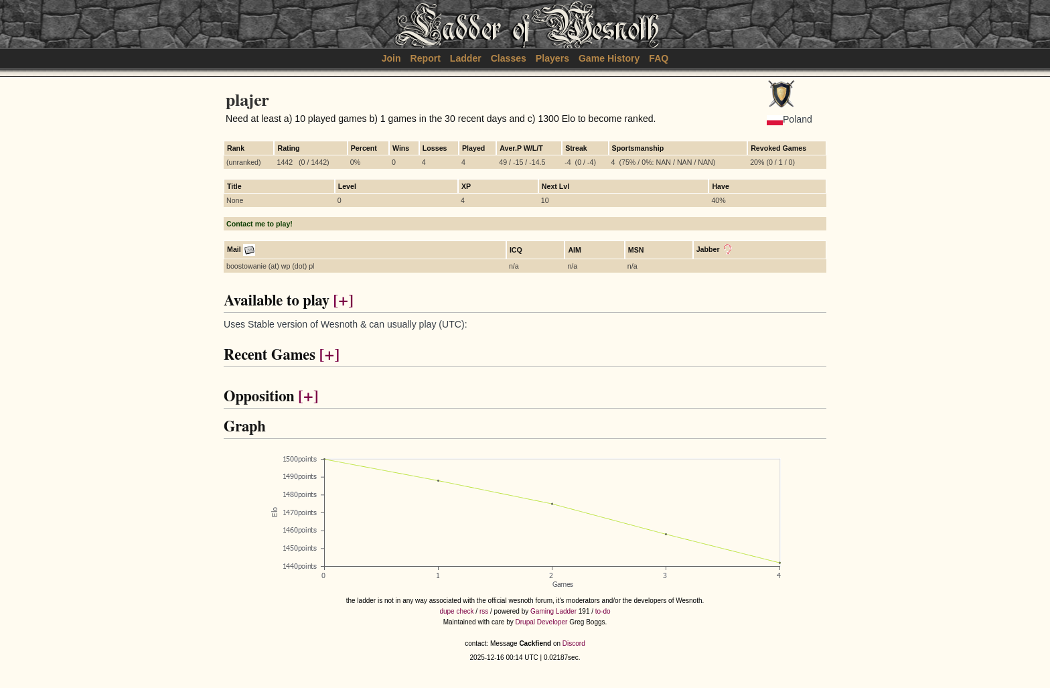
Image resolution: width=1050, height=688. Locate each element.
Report (425, 58)
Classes (508, 58)
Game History (609, 58)
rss (483, 611)
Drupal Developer (542, 622)
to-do (603, 611)
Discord (573, 643)
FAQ (658, 58)
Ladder (465, 58)
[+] (343, 301)
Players (552, 58)
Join (391, 58)
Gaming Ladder (553, 611)
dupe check (456, 611)
